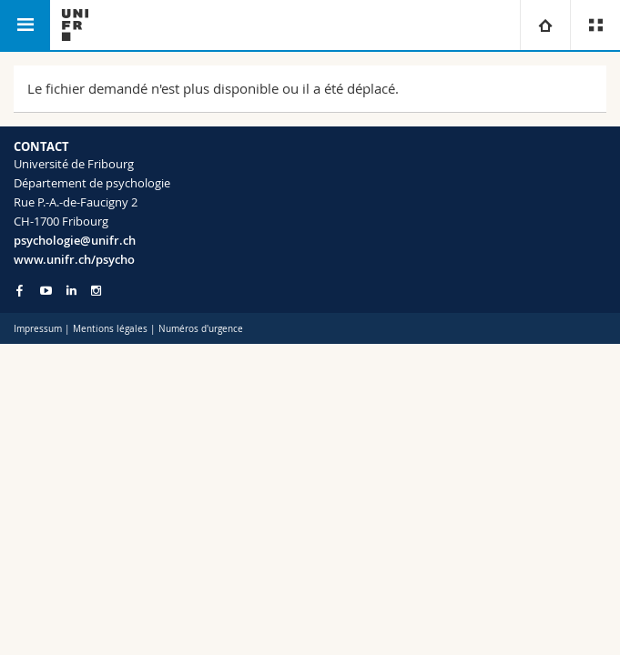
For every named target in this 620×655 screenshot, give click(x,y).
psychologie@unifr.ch (75, 240)
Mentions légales (110, 329)
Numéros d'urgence (200, 329)
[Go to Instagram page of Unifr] (96, 291)
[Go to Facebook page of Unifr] (19, 290)
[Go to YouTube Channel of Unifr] (46, 291)
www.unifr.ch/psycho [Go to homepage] (74, 259)
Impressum (38, 329)
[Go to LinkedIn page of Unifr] (71, 291)
